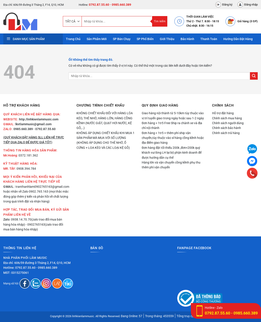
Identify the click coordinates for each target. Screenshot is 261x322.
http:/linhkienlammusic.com (38, 119)
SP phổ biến (145, 39)
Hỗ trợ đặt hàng (223, 113)
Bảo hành (187, 39)
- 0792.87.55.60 (45, 129)
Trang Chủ (73, 39)
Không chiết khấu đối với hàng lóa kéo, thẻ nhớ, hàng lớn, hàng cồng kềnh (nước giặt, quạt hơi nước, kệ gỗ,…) (104, 120)
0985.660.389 (23, 129)
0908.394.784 (26, 168)
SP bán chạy (121, 39)
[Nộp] (254, 76)
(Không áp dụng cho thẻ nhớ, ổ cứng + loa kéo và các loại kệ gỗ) (103, 145)
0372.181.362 (28, 155)
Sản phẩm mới (97, 39)
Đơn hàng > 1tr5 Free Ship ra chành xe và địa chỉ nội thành (172, 125)
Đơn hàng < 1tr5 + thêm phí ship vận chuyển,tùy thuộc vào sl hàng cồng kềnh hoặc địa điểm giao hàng (173, 138)
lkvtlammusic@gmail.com (33, 124)
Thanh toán (208, 39)
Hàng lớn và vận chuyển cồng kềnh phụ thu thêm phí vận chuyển (171, 165)
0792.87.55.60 (99, 4)
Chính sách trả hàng (226, 133)
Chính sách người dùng (228, 123)
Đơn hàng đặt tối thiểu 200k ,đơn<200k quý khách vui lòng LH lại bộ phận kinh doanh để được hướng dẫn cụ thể (171, 152)
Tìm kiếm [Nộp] (160, 21)
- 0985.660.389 (120, 4)
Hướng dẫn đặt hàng (238, 39)
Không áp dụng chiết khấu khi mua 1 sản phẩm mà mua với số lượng (105, 135)
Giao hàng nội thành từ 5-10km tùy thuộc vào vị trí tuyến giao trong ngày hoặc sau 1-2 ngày (173, 115)
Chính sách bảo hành (226, 128)
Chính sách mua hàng (227, 118)
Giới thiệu (167, 39)
